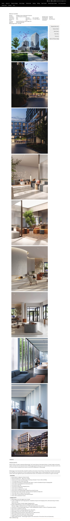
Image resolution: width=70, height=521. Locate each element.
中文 (14, 5)
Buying (34, 3)
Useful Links (4, 5)
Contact (9, 5)
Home (3, 3)
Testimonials (28, 3)
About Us (8, 3)
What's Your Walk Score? (14, 517)
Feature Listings (14, 3)
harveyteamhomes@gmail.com (60, 0)
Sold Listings (21, 3)
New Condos (44, 3)
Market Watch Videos (52, 3)
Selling (38, 3)
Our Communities (62, 3)
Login (53, 0)
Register (49, 0)
